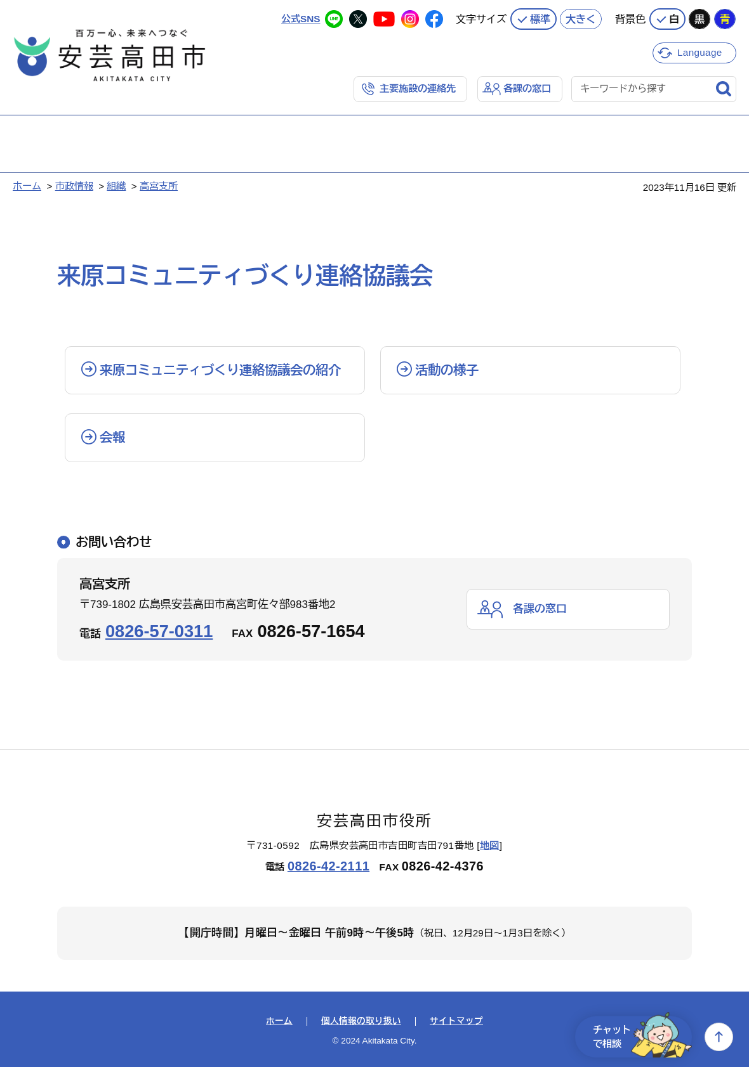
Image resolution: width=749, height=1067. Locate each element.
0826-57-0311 (159, 631)
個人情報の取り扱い (361, 1021)
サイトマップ (456, 1021)
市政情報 (74, 186)
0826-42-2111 (328, 866)
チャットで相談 (642, 1036)
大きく (581, 19)
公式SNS (300, 18)
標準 (540, 19)
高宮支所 (159, 186)
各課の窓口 (527, 88)
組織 (116, 186)
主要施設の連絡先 (418, 88)
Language (699, 52)
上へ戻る (719, 1037)
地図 (490, 845)
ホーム (27, 186)
